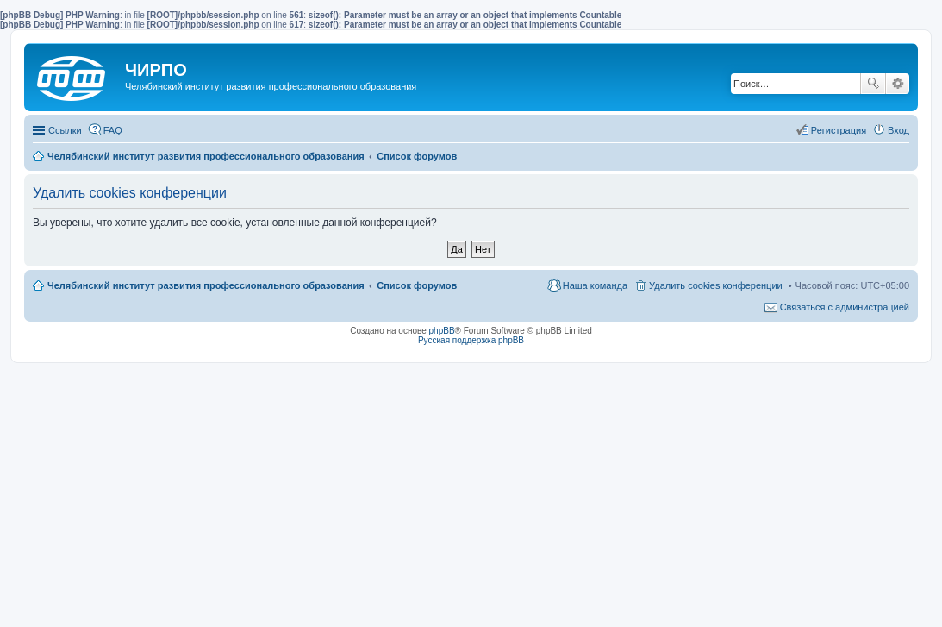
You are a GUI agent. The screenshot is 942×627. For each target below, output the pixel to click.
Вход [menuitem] (898, 130)
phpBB (442, 330)
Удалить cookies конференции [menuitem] (716, 285)
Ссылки (65, 130)
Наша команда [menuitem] (595, 285)
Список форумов (417, 285)
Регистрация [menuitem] (838, 130)
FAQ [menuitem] (112, 130)
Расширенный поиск (897, 83)
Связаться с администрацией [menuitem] (844, 307)
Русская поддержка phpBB (471, 340)
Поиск (873, 83)
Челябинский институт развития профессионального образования (206, 285)
